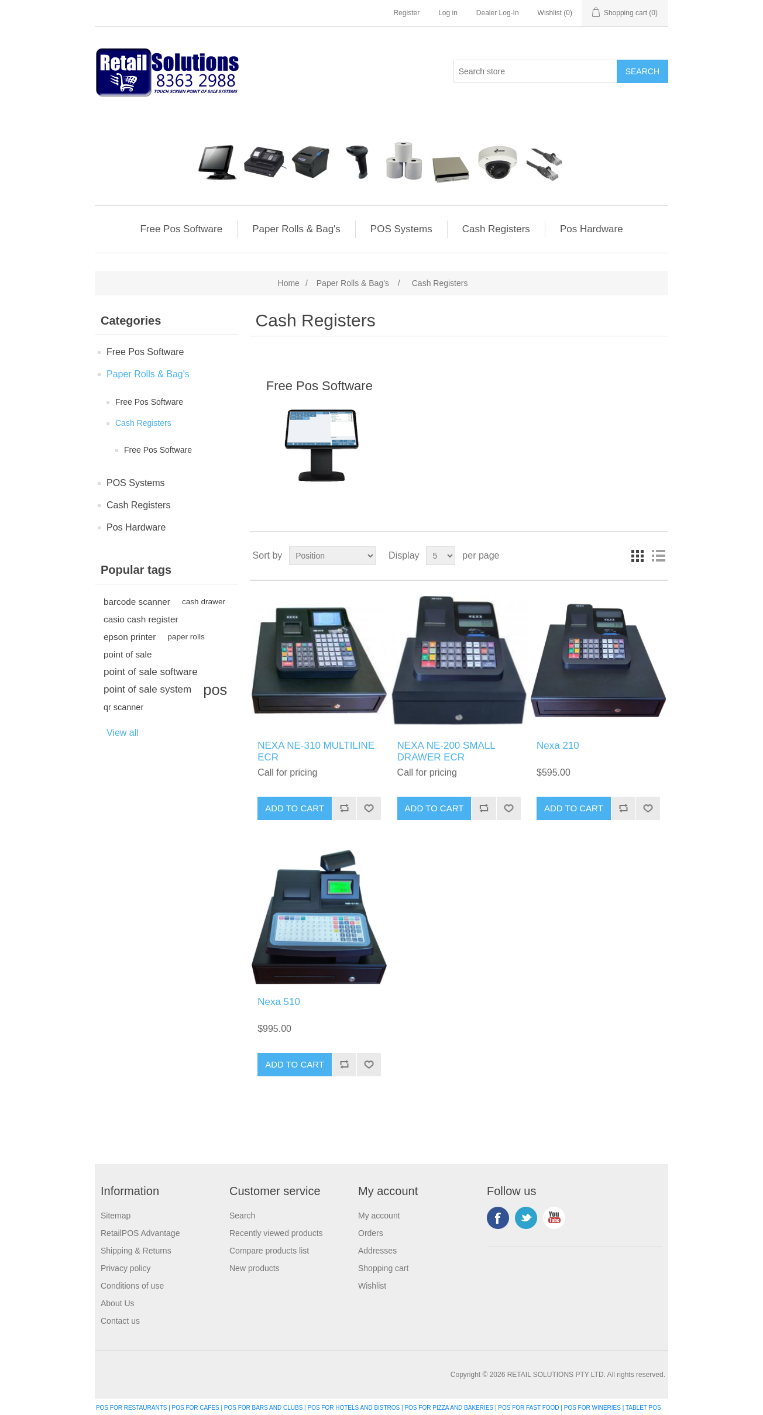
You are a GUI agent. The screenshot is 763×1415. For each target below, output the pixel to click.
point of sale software (151, 671)
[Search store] (535, 71)
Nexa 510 (278, 1001)
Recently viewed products (276, 1233)
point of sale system (147, 689)
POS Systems (401, 229)
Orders (370, 1233)
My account (379, 1215)
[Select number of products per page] (440, 555)
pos (215, 689)
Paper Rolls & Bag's (296, 229)
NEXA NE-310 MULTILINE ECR (315, 751)
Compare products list (269, 1250)
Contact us (120, 1321)
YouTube (554, 1218)
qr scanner (123, 707)
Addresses (377, 1250)
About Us (118, 1303)
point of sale (128, 654)
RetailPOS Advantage (140, 1233)
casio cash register (141, 619)
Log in (448, 13)
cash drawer (203, 601)
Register (406, 13)
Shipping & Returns (136, 1250)
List (658, 555)
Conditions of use (132, 1285)
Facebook (498, 1218)
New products (254, 1268)
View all (122, 733)
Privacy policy (126, 1268)
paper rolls (185, 636)
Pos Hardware (591, 229)
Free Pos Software (181, 229)
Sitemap (115, 1215)
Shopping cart (383, 1268)
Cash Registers (496, 229)
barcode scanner (137, 602)
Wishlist (372, 1285)
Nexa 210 (558, 745)
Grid (637, 555)
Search (242, 1215)
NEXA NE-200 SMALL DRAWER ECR (446, 751)
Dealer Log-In (497, 13)
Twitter (526, 1218)
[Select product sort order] (332, 555)
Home (289, 283)
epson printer (130, 637)
